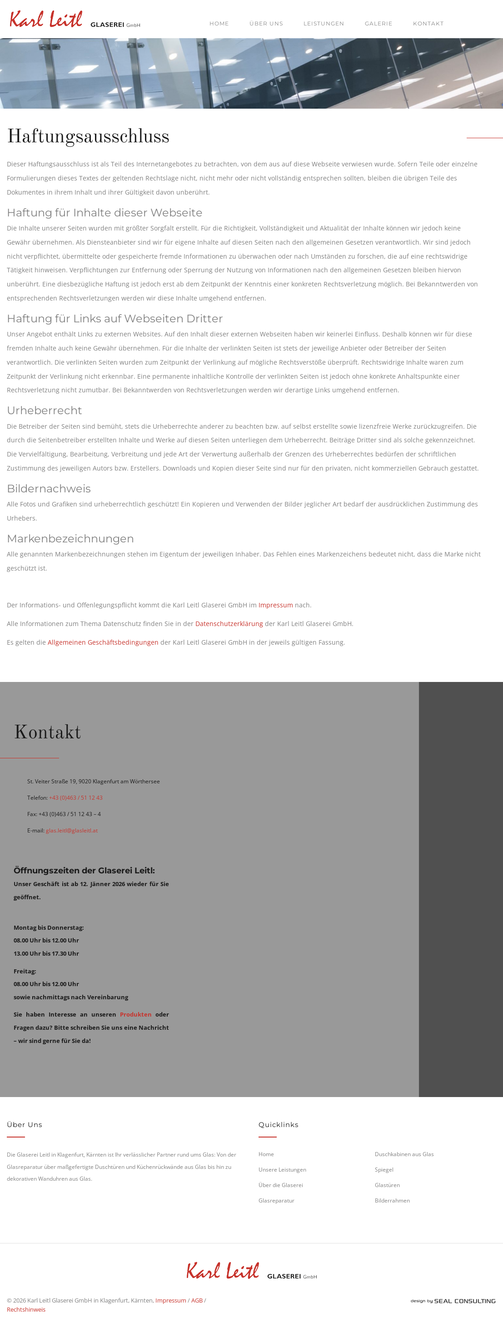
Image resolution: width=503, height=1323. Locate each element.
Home (219, 23)
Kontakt (428, 23)
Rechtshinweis (26, 1309)
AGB (197, 1300)
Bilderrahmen (392, 1200)
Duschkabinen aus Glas (404, 1154)
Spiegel (384, 1169)
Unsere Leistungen (282, 1169)
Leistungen (324, 23)
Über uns (266, 23)
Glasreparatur (276, 1200)
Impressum (276, 605)
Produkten (136, 1014)
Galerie (379, 23)
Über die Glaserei (281, 1185)
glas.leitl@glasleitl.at (72, 830)
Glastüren (387, 1185)
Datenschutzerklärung (229, 623)
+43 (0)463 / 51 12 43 (76, 798)
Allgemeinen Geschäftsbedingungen (103, 642)
